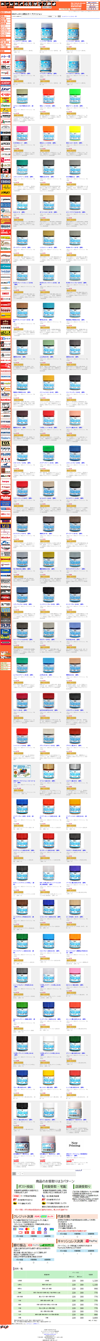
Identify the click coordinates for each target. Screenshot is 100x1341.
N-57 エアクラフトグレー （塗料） (76, 569)
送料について (5, 667)
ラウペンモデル (5, 626)
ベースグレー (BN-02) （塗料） (48, 73)
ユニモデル (5, 604)
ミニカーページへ (5, 33)
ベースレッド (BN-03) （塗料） (22, 73)
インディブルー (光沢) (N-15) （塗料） (50, 1019)
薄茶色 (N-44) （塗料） (72, 675)
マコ (5, 521)
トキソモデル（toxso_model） (5, 355)
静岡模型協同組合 (5, 277)
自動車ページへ (5, 23)
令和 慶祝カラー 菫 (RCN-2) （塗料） (23, 1154)
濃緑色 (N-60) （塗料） (19, 357)
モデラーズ (5, 570)
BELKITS (5, 476)
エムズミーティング (5, 657)
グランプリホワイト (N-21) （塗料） (50, 745)
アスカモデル (5, 94)
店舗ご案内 (5, 663)
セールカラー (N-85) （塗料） (48, 498)
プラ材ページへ (5, 45)
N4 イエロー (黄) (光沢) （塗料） (49, 1087)
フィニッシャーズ (5, 438)
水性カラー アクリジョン (27, 43)
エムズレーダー (5, 653)
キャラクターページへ (5, 31)
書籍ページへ (5, 51)
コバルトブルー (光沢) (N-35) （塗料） (50, 917)
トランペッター (5, 376)
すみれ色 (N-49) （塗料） (73, 639)
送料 (92, 5)
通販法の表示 (5, 669)
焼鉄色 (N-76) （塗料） (46, 533)
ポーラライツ (5, 492)
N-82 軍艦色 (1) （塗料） (73, 176)
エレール (5, 187)
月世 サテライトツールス (5, 232)
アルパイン (5, 105)
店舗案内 (92, 9)
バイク (21, 4)
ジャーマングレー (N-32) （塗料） (75, 392)
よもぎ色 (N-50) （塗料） (47, 357)
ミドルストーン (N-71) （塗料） (49, 247)
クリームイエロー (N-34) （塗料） (49, 392)
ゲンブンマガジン (5, 237)
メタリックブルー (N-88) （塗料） (75, 463)
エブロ (5, 181)
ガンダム (31, 4)
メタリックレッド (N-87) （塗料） (23, 498)
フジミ (5, 454)
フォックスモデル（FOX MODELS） (5, 443)
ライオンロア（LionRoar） (5, 615)
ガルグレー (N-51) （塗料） (47, 639)
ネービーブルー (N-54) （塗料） (75, 604)
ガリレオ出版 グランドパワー (5, 221)
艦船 (12, 4)
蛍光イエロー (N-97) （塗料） (74, 143)
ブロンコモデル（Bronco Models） (5, 465)
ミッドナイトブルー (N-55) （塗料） (50, 604)
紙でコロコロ (5, 205)
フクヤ (5, 449)
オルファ (5, 192)
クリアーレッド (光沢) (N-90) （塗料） (24, 850)
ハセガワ (5, 383)
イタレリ (5, 121)
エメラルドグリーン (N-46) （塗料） (23, 675)
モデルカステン (5, 581)
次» (22, 1173)
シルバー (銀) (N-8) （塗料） (74, 781)
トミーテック (5, 360)
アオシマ (5, 78)
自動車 (16, 4)
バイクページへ (5, 26)
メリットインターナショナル (5, 564)
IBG (5, 67)
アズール (5, 89)
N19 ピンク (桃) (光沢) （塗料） (75, 985)
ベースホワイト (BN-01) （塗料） (75, 73)
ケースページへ (5, 47)
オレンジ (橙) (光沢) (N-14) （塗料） (76, 1019)
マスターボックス (5, 526)
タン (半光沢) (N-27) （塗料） (75, 917)
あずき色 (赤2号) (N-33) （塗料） (49, 710)
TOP (7, 7)
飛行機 (7, 4)
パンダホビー (5, 405)
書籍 (54, 4)
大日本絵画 (5, 327)
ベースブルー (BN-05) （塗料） (48, 41)
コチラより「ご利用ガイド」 (33, 1323)
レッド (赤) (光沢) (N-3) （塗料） (75, 1087)
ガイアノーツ (5, 199)
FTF (5, 170)
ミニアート (5, 537)
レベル (5, 637)
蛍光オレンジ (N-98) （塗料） (48, 143)
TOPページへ (5, 12)
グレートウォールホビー (5, 226)
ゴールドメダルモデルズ (5, 243)
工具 (40, 4)
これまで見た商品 (64, 9)
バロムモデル (5, 394)
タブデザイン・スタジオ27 (5, 333)
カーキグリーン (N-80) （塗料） (75, 498)
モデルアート (5, 575)
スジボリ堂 (5, 299)
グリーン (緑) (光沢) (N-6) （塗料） (76, 1053)
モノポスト (5, 592)
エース (5, 165)
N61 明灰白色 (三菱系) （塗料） (22, 569)
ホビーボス (5, 508)
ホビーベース (5, 503)
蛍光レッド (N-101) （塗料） (48, 106)
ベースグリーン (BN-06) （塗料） (22, 41)
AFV (5, 16)
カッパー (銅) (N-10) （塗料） (74, 427)
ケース (49, 4)
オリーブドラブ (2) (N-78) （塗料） (76, 212)
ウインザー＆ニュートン (5, 127)
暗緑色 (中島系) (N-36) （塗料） (22, 392)
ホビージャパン (5, 498)
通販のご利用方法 (92, 3)
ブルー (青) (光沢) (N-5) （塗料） (22, 1087)
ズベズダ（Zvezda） (5, 315)
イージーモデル (5, 111)
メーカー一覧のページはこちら (5, 56)
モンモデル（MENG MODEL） (5, 597)
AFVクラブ (5, 154)
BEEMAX (5, 416)
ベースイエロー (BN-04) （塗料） (75, 41)
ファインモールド (5, 427)
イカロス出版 (5, 116)
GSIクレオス (17, 43)
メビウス (5, 559)
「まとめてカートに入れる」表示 (69, 16)
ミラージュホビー (5, 548)
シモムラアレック (5, 288)
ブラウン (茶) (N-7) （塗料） (74, 745)
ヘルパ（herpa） (5, 481)
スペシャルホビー (5, 310)
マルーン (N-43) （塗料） (20, 710)
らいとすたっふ (5, 620)
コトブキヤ (5, 248)
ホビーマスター (5, 514)
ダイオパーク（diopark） (5, 322)
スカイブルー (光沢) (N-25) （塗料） (50, 951)
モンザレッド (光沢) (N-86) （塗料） (50, 850)
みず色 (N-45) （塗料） (46, 675)
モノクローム (5, 586)
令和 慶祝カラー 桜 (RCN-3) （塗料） (76, 1119)
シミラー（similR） (5, 282)
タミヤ (5, 338)
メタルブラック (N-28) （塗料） (75, 710)
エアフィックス (5, 149)
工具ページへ (5, 42)
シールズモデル (5, 271)
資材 (45, 4)
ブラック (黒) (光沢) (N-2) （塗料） (23, 1119)
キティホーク (5, 210)
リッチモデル (5, 631)
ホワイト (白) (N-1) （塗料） (48, 1119)
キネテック (5, 215)
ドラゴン (5, 371)
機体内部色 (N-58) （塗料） (47, 569)
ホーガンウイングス (5, 487)
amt (5, 160)
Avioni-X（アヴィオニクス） (5, 72)
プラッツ (5, 459)
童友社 (5, 349)
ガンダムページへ (5, 28)
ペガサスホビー (5, 470)
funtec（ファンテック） (5, 432)
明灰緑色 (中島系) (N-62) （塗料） (75, 320)
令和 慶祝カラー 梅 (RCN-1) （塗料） (50, 1154)
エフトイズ (5, 176)
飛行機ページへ (5, 18)
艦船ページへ (5, 21)
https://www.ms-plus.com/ (50, 1334)
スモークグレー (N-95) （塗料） (22, 463)
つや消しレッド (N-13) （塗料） (49, 427)
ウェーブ (5, 132)
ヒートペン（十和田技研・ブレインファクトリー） (5, 410)
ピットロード (5, 421)
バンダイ (5, 400)
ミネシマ (5, 543)
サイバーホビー (5, 255)
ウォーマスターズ (5, 138)
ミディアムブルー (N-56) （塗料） (23, 604)
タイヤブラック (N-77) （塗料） (22, 533)
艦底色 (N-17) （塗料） (19, 427)
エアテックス (5, 143)
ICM (5, 62)
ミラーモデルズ (5, 553)
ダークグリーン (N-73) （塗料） (22, 247)
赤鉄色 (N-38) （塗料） (72, 357)
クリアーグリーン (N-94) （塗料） (49, 463)
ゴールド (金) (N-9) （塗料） (48, 781)
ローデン (5, 642)
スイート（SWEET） (5, 293)
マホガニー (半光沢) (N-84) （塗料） (76, 850)
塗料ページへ (5, 40)
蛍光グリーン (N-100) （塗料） (75, 106)
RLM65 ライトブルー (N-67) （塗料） (76, 282)
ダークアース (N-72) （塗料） (74, 533)
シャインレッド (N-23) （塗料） (22, 745)
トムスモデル (5, 365)
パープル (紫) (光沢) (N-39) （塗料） (76, 882)
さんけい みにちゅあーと (5, 261)
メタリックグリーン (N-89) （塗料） (23, 176)
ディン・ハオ (5, 344)
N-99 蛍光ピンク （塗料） (20, 143)
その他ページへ (5, 36)
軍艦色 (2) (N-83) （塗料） (47, 176)
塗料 (35, 4)
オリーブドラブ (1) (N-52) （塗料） (23, 639)
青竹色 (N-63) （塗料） (46, 320)
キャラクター (26, 4)
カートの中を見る (76, 9)
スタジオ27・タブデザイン (5, 304)
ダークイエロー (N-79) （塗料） (49, 212)
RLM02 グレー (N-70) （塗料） (75, 247)
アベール (5, 100)
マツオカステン (5, 532)
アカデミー (5, 83)
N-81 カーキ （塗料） (19, 212)
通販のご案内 (5, 665)
